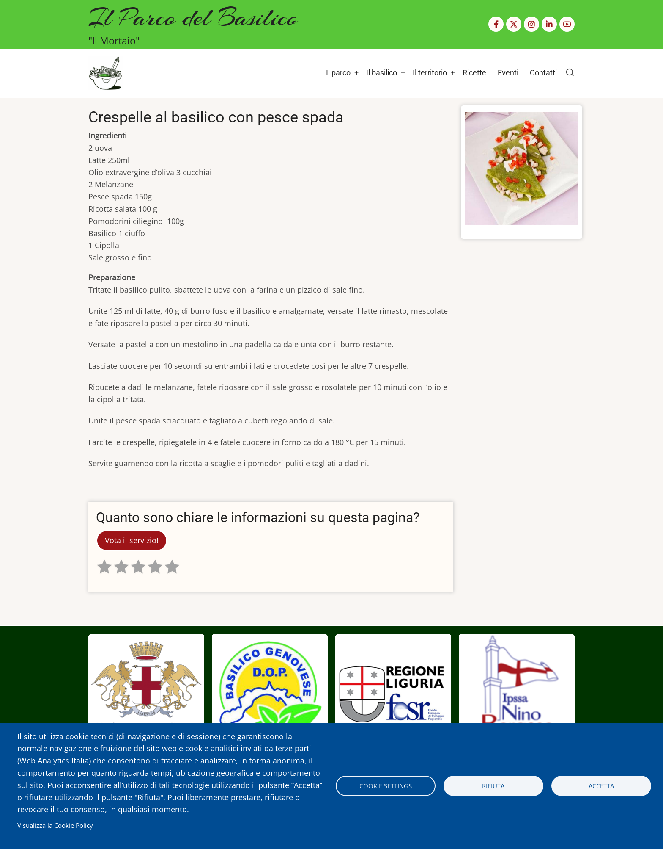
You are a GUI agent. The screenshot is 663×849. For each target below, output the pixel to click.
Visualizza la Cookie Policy (55, 825)
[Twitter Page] (513, 24)
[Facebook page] (496, 24)
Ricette (474, 72)
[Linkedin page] (549, 24)
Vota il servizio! (132, 540)
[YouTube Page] (567, 24)
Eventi (508, 72)
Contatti (543, 72)
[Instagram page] (531, 24)
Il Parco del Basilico (193, 17)
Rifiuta (493, 786)
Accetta (601, 786)
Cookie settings (385, 786)
